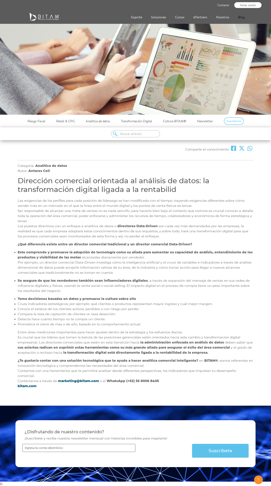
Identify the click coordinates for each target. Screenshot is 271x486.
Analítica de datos (98, 121)
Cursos (179, 17)
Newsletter (205, 121)
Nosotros (222, 17)
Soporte (136, 17)
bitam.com (27, 386)
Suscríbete (220, 450)
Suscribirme (233, 121)
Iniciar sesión (248, 5)
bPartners (200, 17)
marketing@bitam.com (78, 381)
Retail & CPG (65, 121)
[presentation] (164, 451)
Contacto (223, 5)
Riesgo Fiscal (36, 121)
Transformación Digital (136, 121)
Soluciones (158, 17)
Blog (241, 17)
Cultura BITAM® (174, 121)
